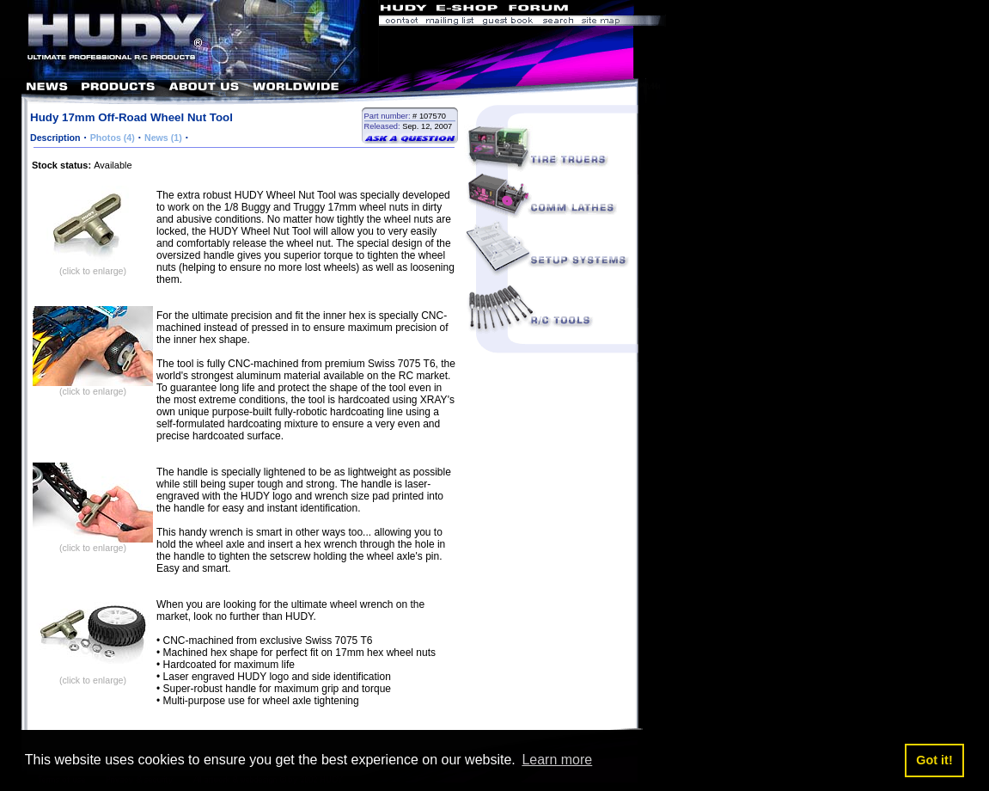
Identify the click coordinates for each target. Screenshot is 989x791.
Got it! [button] (934, 760)
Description (55, 137)
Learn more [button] (557, 759)
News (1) (163, 137)
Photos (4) (112, 137)
